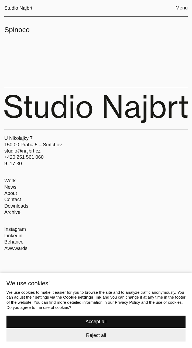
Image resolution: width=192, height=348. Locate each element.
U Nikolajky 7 (18, 138)
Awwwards (16, 248)
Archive (12, 212)
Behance (13, 242)
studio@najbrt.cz (22, 151)
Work (10, 180)
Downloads (16, 206)
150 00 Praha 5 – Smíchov (33, 144)
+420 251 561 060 (24, 157)
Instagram (15, 229)
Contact (12, 199)
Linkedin (13, 235)
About (10, 193)
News (10, 187)
